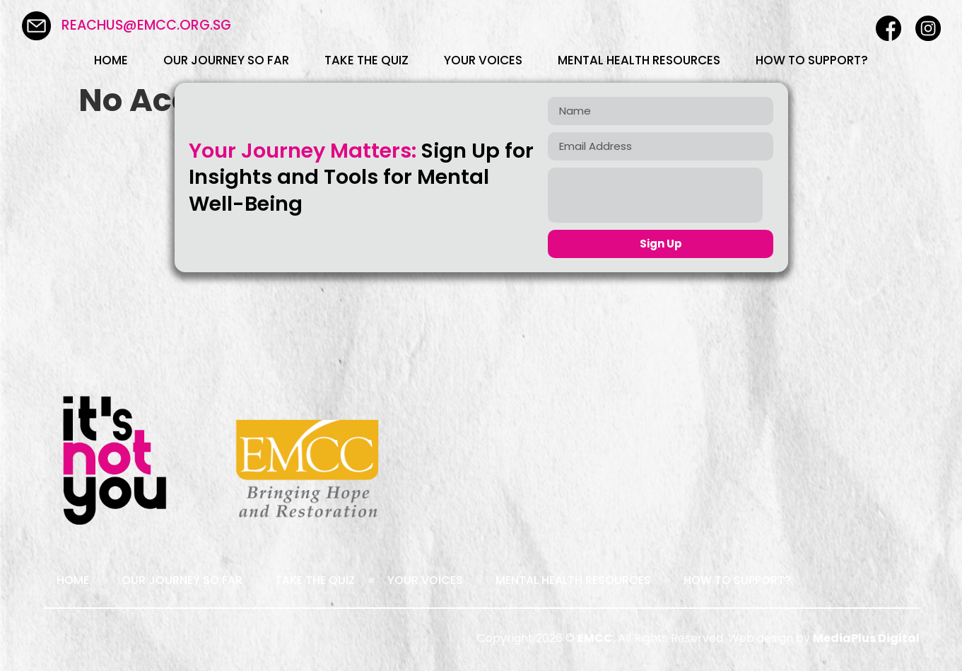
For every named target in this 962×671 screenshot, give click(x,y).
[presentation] (655, 195)
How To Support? (812, 60)
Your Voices (483, 60)
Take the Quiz (366, 60)
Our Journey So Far (226, 60)
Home (111, 60)
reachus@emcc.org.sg (146, 25)
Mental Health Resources (639, 60)
